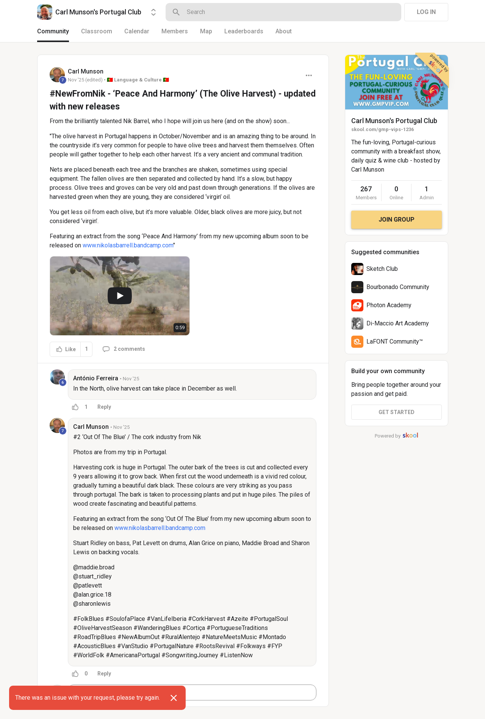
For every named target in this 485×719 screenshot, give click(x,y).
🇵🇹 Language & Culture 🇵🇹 (138, 80)
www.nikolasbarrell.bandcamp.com (128, 245)
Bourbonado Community (397, 287)
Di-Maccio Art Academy (397, 323)
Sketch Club (382, 268)
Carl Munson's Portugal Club (394, 121)
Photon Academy (388, 305)
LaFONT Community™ (394, 341)
